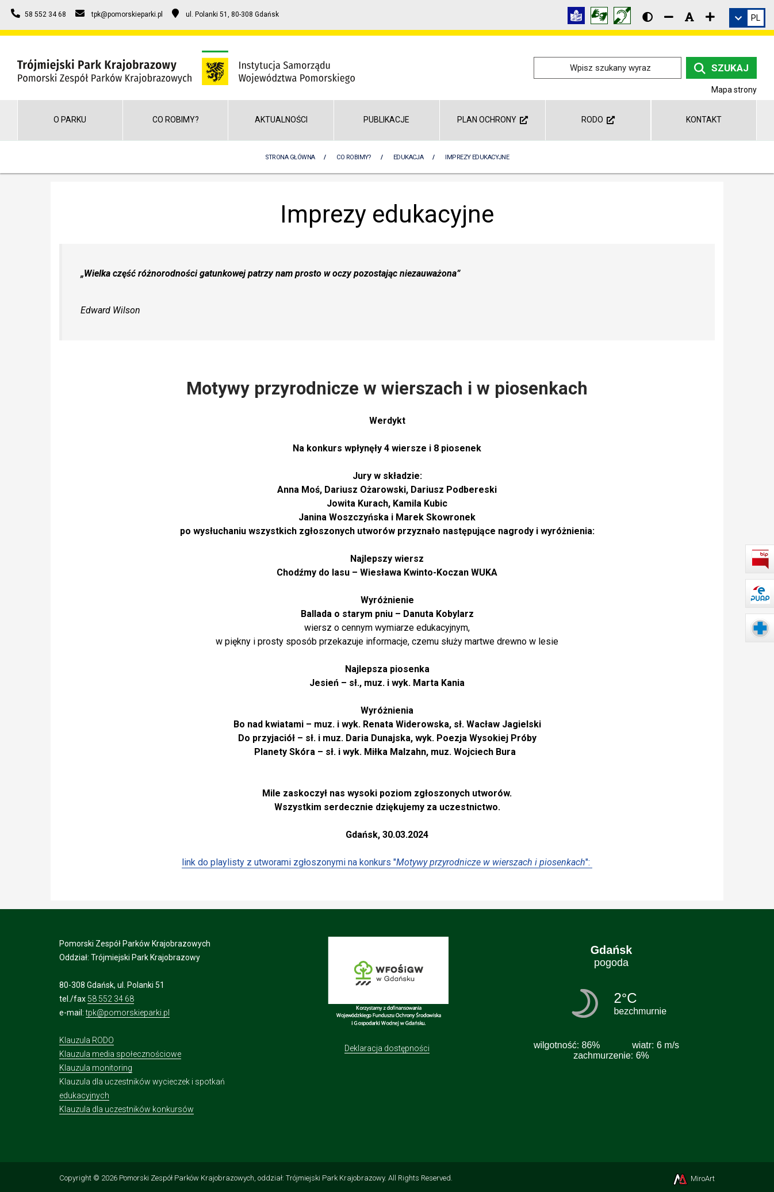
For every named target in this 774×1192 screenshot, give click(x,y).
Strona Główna (290, 157)
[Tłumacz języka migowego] (602, 17)
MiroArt (693, 1178)
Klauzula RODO (86, 1040)
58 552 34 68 (110, 998)
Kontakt (704, 119)
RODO (598, 119)
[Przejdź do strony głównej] (186, 67)
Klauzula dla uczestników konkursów (126, 1109)
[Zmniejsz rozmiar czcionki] (668, 17)
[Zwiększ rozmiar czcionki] (710, 17)
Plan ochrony (492, 119)
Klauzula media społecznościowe (120, 1054)
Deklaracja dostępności (387, 1048)
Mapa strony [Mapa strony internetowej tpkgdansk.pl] (734, 89)
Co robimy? (175, 119)
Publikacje (386, 119)
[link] (747, 18)
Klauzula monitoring (95, 1067)
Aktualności (281, 119)
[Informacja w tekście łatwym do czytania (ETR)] (579, 17)
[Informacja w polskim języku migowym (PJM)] (625, 17)
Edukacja (408, 157)
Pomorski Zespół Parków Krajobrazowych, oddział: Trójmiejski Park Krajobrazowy (252, 1178)
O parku (69, 119)
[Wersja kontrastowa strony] (647, 17)
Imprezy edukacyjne (477, 157)
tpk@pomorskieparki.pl (128, 1012)
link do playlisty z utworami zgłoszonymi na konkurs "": (387, 862)
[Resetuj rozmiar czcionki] (689, 17)
